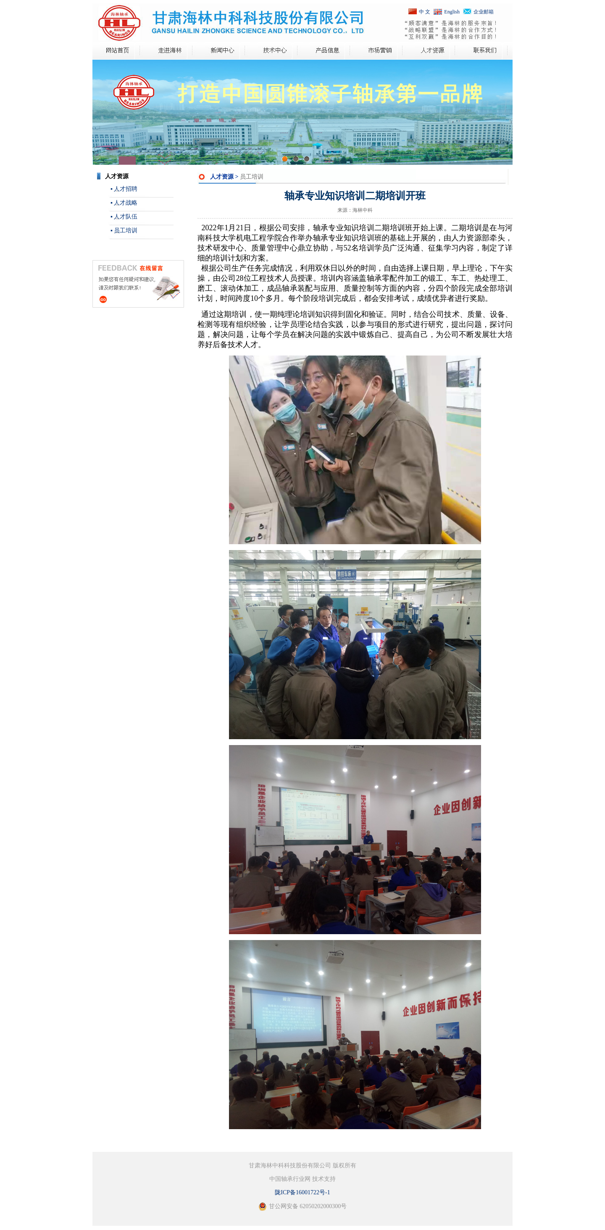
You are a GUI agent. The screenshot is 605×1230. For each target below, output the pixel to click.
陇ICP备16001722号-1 (302, 1192)
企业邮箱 (483, 12)
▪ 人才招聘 (123, 189)
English (452, 12)
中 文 (424, 12)
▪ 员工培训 (123, 230)
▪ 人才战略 (123, 203)
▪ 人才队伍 (123, 216)
